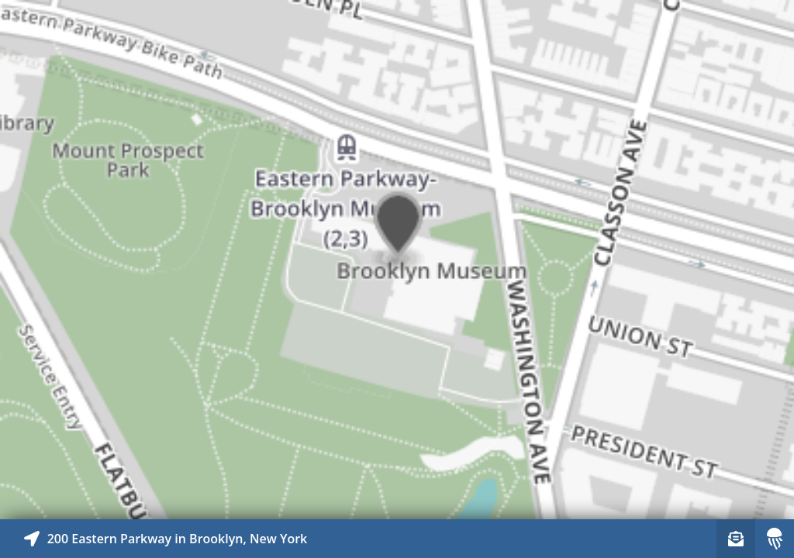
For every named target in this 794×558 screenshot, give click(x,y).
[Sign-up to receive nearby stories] (735, 538)
